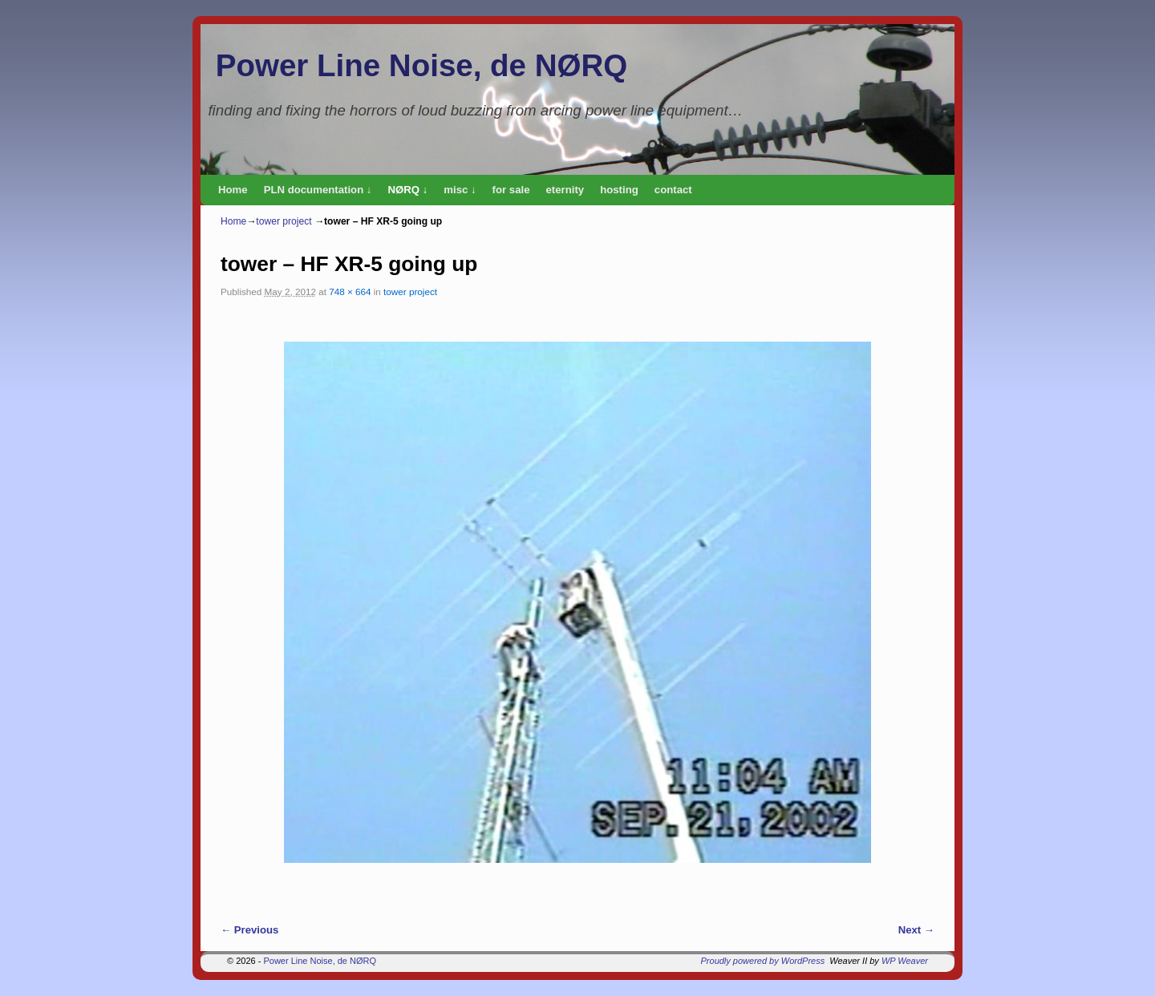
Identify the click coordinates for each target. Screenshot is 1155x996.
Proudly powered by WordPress (763, 961)
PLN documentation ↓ (318, 190)
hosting (619, 190)
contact (673, 190)
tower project (283, 221)
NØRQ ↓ (407, 190)
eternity (565, 190)
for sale (511, 190)
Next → (916, 930)
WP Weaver (904, 961)
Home (233, 190)
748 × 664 (350, 291)
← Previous (249, 930)
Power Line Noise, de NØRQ (421, 65)
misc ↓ (460, 190)
